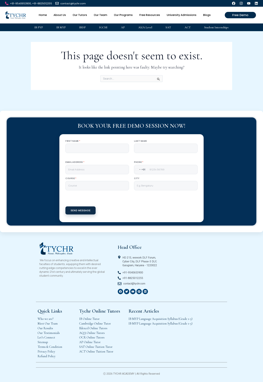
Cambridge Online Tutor (95, 323)
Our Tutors (80, 15)
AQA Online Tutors (92, 333)
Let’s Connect (46, 337)
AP (123, 27)
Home (43, 15)
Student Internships (216, 27)
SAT (168, 27)
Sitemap (43, 342)
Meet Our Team (48, 323)
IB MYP (61, 27)
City (136, 178)
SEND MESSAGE (81, 210)
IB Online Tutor (89, 319)
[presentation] (131, 199)
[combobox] (139, 169)
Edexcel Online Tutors (93, 328)
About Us (60, 15)
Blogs (207, 15)
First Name (72, 141)
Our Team (100, 15)
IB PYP (38, 27)
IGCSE (103, 27)
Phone (138, 162)
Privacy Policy (46, 351)
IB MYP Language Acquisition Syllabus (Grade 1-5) (160, 319)
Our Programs (123, 15)
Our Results (45, 328)
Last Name (140, 141)
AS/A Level (145, 27)
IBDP (82, 27)
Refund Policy (47, 356)
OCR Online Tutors (91, 337)
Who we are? (46, 319)
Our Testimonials (49, 333)
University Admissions (181, 15)
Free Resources (149, 15)
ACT (188, 27)
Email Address (75, 162)
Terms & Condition (50, 347)
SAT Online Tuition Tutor (96, 347)
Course (70, 178)
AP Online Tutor (90, 342)
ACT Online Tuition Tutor (96, 351)
